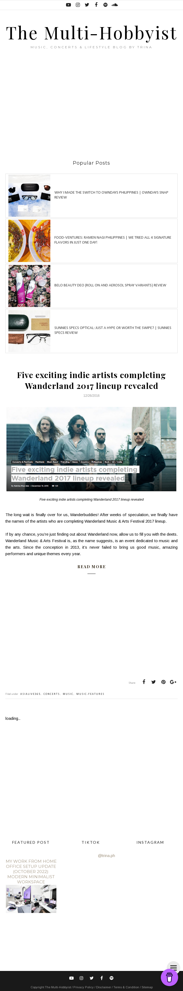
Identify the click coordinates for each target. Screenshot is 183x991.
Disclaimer (104, 987)
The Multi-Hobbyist (91, 32)
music (68, 694)
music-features (90, 694)
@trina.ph (106, 855)
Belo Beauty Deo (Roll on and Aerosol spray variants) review (110, 285)
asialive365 (30, 694)
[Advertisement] (94, 105)
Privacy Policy (83, 987)
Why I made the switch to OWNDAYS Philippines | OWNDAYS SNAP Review (111, 195)
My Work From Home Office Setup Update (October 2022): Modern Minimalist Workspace (31, 871)
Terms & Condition (126, 987)
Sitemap (147, 987)
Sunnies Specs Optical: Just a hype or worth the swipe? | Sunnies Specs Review (112, 330)
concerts (52, 694)
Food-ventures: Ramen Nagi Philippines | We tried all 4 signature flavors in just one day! (112, 240)
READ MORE (91, 566)
